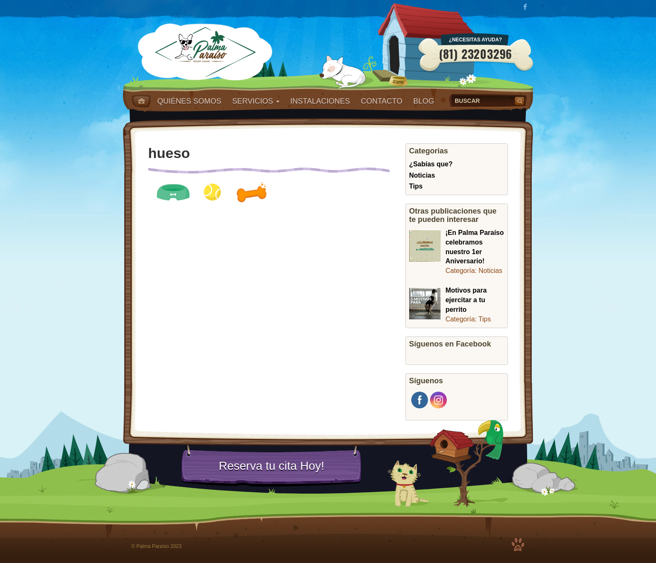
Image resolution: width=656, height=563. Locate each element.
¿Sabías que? (431, 164)
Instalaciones (320, 101)
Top (518, 545)
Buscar (520, 101)
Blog (423, 101)
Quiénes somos (189, 101)
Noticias (422, 175)
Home (141, 101)
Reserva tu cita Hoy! (271, 465)
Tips (416, 186)
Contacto (381, 101)
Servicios (255, 101)
